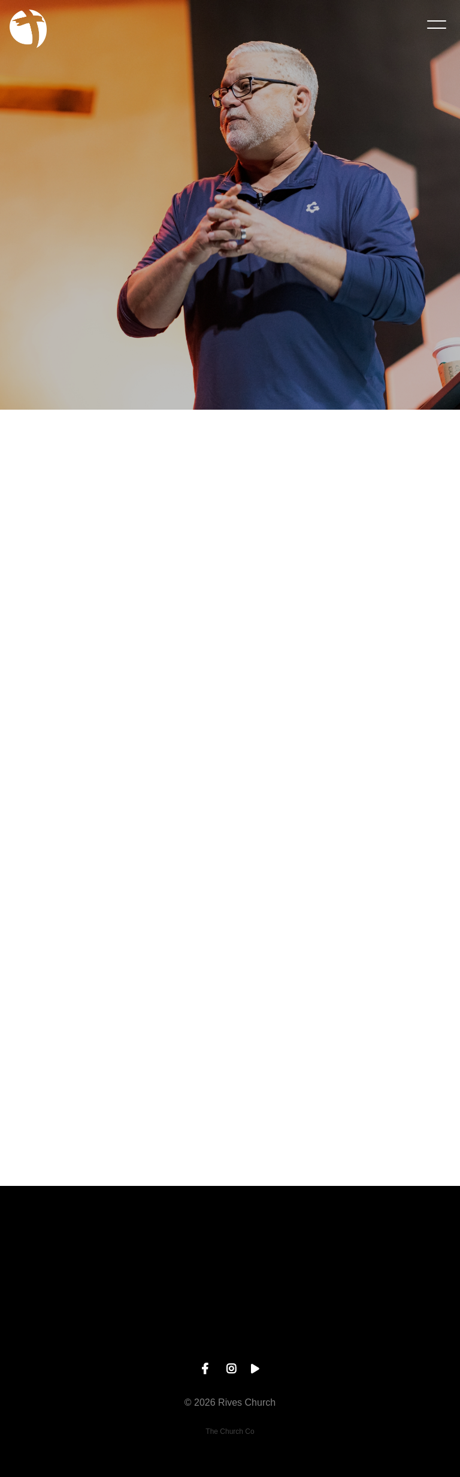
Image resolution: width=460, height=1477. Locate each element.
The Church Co (229, 1431)
